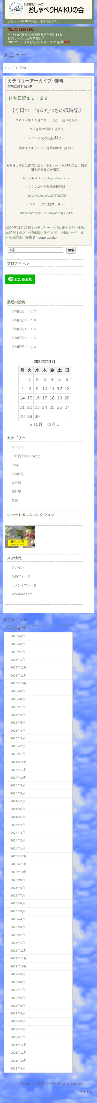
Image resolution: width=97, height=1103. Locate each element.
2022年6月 (18, 997)
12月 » (53, 424)
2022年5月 (18, 1005)
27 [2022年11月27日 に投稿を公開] (66, 407)
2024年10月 (19, 777)
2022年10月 (19, 966)
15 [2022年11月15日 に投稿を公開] (29, 397)
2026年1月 (18, 659)
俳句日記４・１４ (24, 338)
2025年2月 (18, 746)
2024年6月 (18, 809)
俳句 (56, 228)
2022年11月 (19, 958)
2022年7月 (18, 989)
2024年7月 (18, 801)
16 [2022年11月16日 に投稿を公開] (37, 397)
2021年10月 (19, 1060)
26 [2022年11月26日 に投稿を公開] (59, 407)
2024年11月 (19, 769)
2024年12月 (19, 762)
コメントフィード (24, 585)
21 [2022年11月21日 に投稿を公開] (22, 407)
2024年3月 (18, 832)
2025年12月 (19, 667)
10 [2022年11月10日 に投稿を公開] (44, 388)
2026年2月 (18, 651)
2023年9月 (18, 879)
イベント (18, 447)
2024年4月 (18, 824)
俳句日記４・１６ (24, 320)
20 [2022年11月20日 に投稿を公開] (66, 397)
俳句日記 (68, 228)
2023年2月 (18, 935)
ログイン (18, 567)
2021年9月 (18, 1068)
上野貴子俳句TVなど (26, 456)
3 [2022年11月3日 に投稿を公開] (44, 379)
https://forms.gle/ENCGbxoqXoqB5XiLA (46, 213)
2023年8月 (18, 887)
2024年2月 (18, 840)
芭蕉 (15, 500)
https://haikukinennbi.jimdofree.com (46, 178)
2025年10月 (19, 683)
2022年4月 (18, 1013)
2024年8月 (18, 793)
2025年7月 (18, 706)
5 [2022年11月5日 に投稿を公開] (59, 379)
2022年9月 (18, 974)
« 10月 (36, 424)
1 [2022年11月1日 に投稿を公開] (29, 379)
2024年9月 (18, 785)
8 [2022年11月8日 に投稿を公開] (29, 388)
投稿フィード (21, 576)
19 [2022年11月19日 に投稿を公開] (59, 397)
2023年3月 (18, 926)
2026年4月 (18, 636)
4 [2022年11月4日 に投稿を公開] (52, 379)
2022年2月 (18, 1029)
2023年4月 (18, 919)
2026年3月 (18, 644)
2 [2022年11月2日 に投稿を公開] (37, 379)
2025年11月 (19, 675)
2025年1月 (18, 754)
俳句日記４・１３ (24, 347)
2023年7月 (18, 895)
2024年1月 (18, 848)
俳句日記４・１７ (24, 311)
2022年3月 (18, 1021)
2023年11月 (19, 864)
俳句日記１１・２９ (28, 98)
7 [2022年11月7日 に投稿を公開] (22, 388)
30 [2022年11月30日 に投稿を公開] (37, 416)
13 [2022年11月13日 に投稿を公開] (66, 388)
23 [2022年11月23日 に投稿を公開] (37, 407)
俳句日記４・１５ (24, 329)
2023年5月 (18, 911)
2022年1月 (18, 1037)
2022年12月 (19, 950)
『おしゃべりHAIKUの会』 (48, 7)
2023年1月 (18, 942)
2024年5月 (18, 817)
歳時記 (16, 491)
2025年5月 (18, 722)
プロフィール (18, 263)
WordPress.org (22, 594)
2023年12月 (19, 856)
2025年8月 (18, 699)
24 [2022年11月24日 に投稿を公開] (44, 407)
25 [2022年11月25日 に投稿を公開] (52, 407)
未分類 (16, 483)
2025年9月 (18, 691)
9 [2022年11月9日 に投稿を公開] (37, 388)
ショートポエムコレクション (30, 515)
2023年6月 (18, 903)
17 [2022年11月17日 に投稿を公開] (44, 397)
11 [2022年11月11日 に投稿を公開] (52, 388)
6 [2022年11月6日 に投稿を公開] (67, 379)
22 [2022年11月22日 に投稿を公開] (29, 407)
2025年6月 (18, 714)
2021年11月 (19, 1052)
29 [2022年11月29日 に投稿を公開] (29, 416)
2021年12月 (19, 1044)
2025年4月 (18, 730)
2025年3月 (18, 738)
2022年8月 (18, 982)
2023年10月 (19, 871)
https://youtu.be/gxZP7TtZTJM (47, 195)
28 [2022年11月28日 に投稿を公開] (22, 416)
